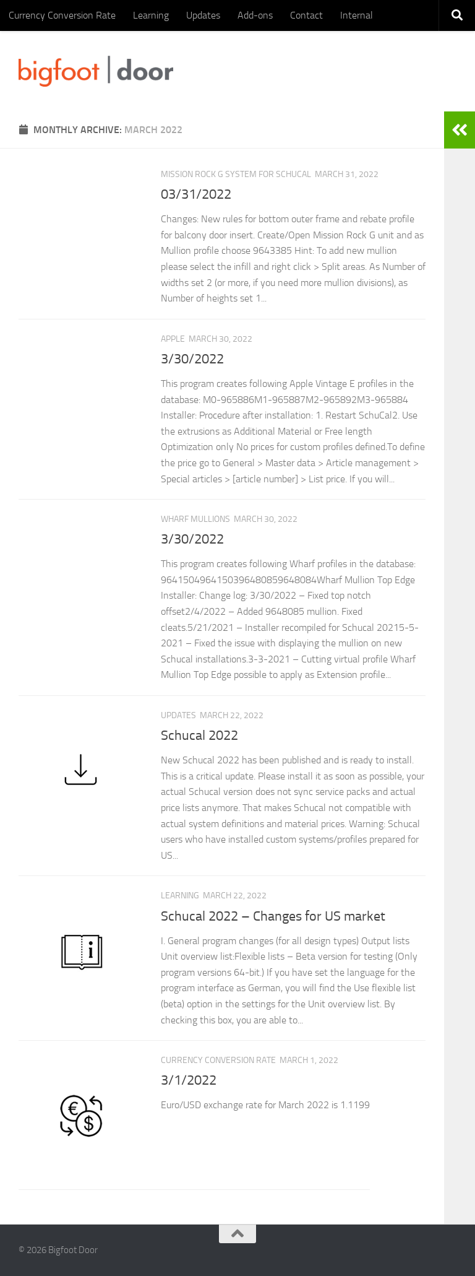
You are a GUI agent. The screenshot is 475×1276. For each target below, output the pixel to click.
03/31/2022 (196, 194)
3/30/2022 (192, 359)
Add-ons (255, 15)
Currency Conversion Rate (62, 15)
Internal (356, 15)
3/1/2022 (188, 1080)
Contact (306, 15)
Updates (203, 15)
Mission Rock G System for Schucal (236, 174)
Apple (173, 339)
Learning (151, 15)
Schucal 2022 (199, 735)
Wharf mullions (195, 519)
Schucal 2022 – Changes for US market (273, 916)
